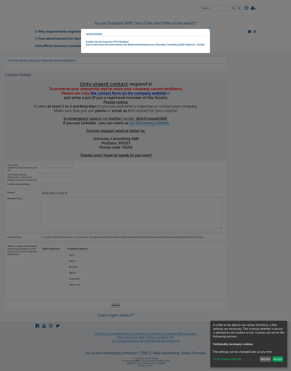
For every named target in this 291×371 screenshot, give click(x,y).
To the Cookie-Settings (227, 359)
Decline (265, 359)
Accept (278, 359)
